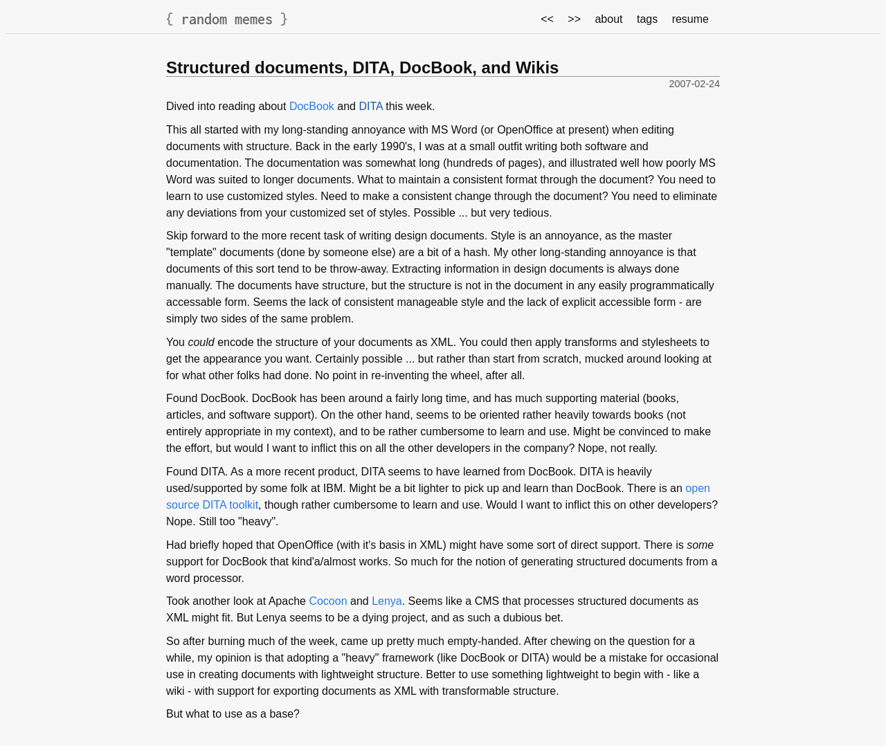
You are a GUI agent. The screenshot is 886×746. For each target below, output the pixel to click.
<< (547, 19)
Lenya (387, 601)
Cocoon (328, 601)
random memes (227, 19)
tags (647, 19)
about (608, 19)
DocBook (311, 106)
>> (574, 19)
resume (690, 19)
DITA (370, 106)
